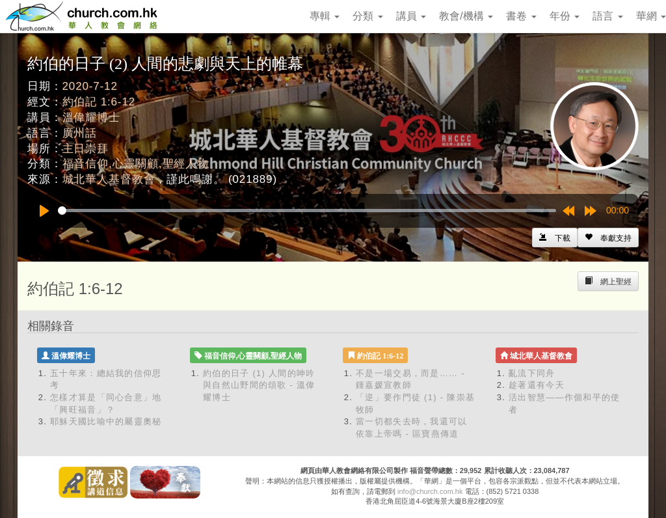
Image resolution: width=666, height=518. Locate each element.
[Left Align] (608, 237)
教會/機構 (466, 15)
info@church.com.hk (429, 491)
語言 (607, 15)
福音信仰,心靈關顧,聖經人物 (135, 163)
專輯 (325, 15)
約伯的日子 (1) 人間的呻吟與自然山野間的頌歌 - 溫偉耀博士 (259, 385)
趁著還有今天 (537, 385)
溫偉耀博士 (91, 117)
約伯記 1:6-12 (98, 102)
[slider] (307, 210)
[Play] (44, 210)
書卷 (521, 15)
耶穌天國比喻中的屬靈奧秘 (106, 421)
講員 (411, 15)
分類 (367, 15)
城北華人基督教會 (108, 179)
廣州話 (80, 133)
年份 (564, 15)
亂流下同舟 (532, 373)
